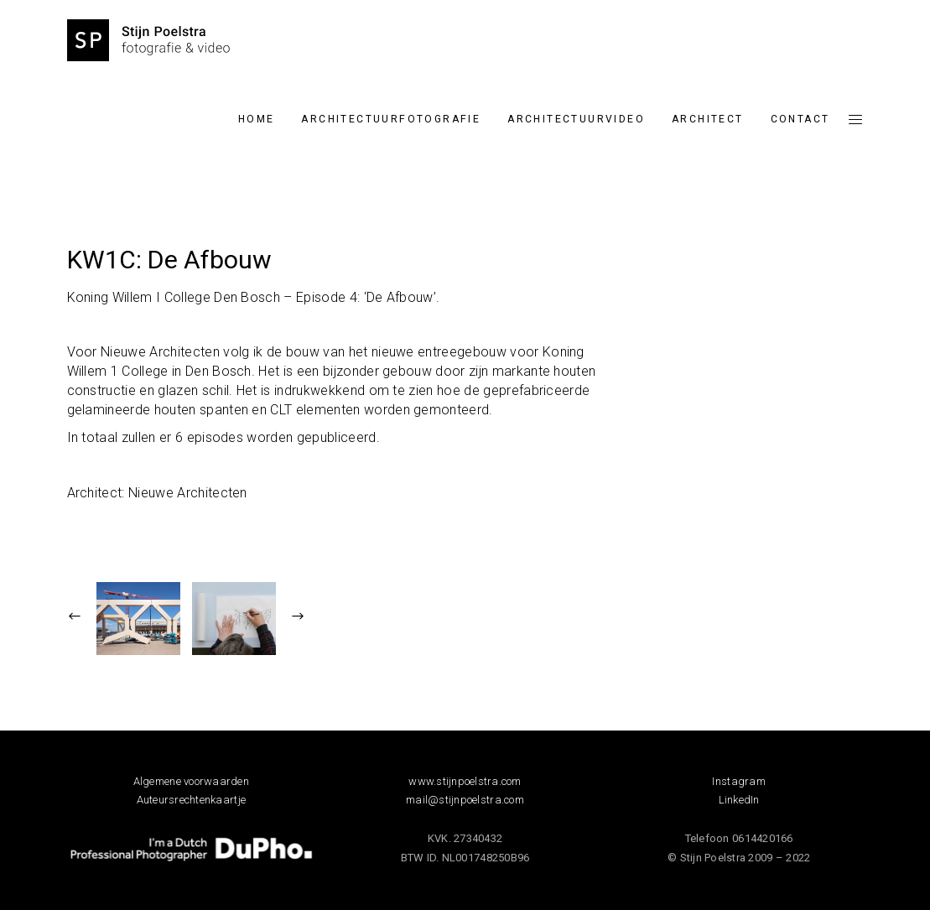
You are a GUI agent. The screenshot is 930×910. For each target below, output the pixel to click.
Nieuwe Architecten (187, 493)
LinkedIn (739, 799)
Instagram (738, 781)
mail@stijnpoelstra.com (465, 799)
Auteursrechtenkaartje (191, 799)
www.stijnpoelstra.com (464, 781)
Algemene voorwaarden (191, 781)
